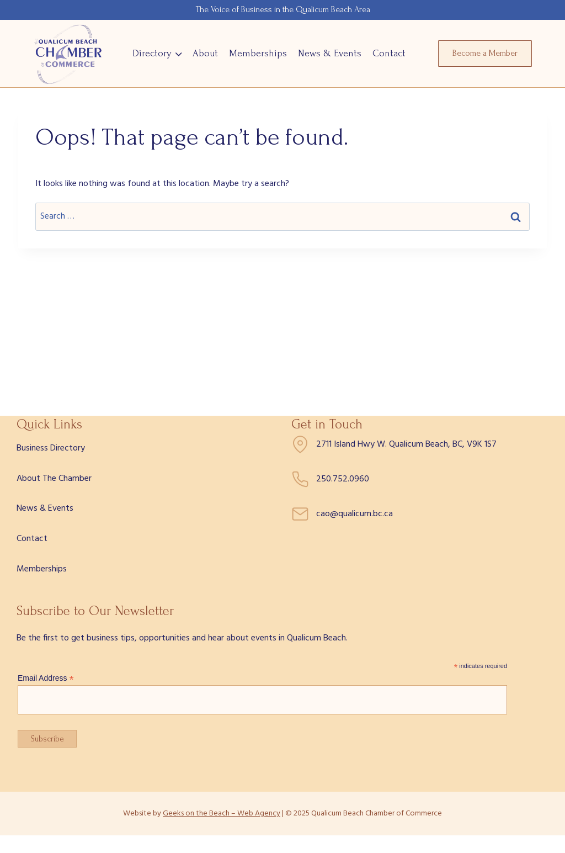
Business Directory (51, 448)
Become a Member (485, 53)
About (205, 53)
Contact (389, 53)
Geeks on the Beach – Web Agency (221, 813)
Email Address (46, 678)
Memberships (258, 53)
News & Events (329, 53)
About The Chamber (54, 478)
